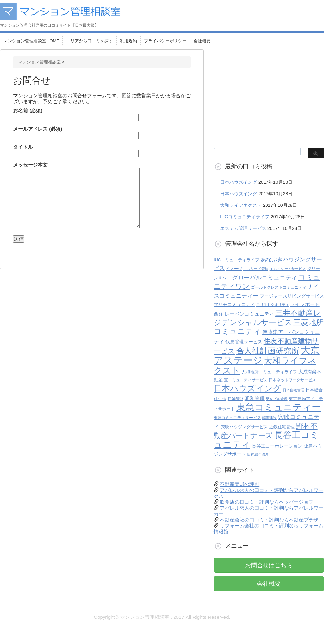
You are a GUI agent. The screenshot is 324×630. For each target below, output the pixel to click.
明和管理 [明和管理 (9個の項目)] (255, 398)
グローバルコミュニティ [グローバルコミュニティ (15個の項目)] (264, 277)
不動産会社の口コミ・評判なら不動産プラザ (269, 519)
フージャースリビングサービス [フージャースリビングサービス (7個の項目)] (292, 296)
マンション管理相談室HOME (31, 40)
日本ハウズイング (238, 182)
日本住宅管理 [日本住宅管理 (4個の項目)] (293, 390)
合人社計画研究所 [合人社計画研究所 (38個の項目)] (267, 351)
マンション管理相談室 (39, 62)
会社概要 (202, 40)
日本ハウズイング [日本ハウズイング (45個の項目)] (247, 388)
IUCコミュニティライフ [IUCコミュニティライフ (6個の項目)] (236, 259)
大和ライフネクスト (241, 205)
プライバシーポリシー (165, 40)
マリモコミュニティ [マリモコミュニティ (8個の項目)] (234, 304)
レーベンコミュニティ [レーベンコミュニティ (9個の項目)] (249, 314)
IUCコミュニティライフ (244, 216)
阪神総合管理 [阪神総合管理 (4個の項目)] (258, 454)
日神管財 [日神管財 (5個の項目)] (235, 399)
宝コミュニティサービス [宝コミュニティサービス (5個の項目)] (245, 380)
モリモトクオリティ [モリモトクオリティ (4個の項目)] (272, 305)
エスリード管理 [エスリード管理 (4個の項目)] (255, 269)
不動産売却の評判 (239, 484)
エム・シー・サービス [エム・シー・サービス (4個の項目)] (288, 269)
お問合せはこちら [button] (268, 565)
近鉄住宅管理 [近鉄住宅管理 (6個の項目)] (282, 426)
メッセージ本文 (76, 195)
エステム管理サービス (243, 228)
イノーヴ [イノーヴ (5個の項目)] (234, 268)
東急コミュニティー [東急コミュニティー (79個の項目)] (278, 407)
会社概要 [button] (269, 583)
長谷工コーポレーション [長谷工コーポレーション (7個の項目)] (277, 446)
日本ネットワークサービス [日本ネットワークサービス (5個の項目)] (292, 380)
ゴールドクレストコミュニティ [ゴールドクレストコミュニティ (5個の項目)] (278, 287)
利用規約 (128, 40)
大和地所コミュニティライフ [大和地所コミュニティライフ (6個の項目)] (269, 371)
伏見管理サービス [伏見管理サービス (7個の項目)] (243, 341)
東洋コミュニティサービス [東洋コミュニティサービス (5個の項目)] (237, 417)
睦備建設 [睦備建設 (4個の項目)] (269, 418)
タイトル (76, 150)
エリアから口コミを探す (89, 40)
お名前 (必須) (76, 114)
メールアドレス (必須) (76, 132)
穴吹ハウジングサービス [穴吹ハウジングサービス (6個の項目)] (244, 426)
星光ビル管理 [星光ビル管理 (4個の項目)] (277, 399)
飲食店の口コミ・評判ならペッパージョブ (266, 502)
